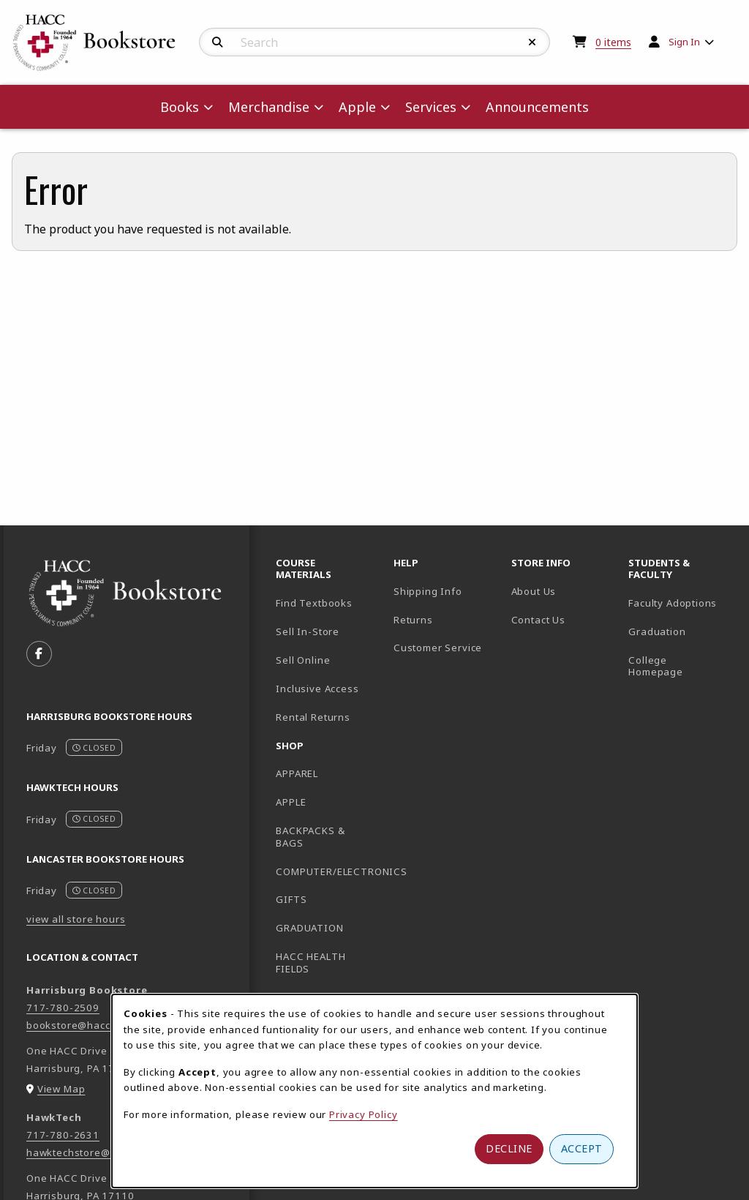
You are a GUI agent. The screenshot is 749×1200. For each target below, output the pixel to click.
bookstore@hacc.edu (79, 1025)
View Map (61, 1088)
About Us (534, 591)
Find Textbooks (314, 603)
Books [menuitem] (179, 107)
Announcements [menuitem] (537, 107)
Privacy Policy (363, 1114)
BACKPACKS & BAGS (310, 837)
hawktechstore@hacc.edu (90, 1152)
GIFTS (291, 899)
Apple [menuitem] (357, 107)
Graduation (656, 631)
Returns (413, 619)
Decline (509, 1148)
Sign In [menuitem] (684, 41)
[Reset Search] (532, 42)
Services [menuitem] (430, 107)
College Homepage (681, 666)
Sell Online (303, 660)
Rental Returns (313, 717)
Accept (582, 1148)
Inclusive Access (317, 688)
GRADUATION (309, 927)
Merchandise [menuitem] (268, 107)
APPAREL (297, 773)
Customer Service (438, 647)
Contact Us (538, 619)
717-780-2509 (62, 1007)
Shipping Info (428, 591)
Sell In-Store (307, 631)
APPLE (291, 802)
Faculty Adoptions (672, 603)
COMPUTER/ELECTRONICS (329, 871)
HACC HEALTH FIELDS (310, 962)
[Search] (217, 42)
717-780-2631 (62, 1134)
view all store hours (76, 919)
